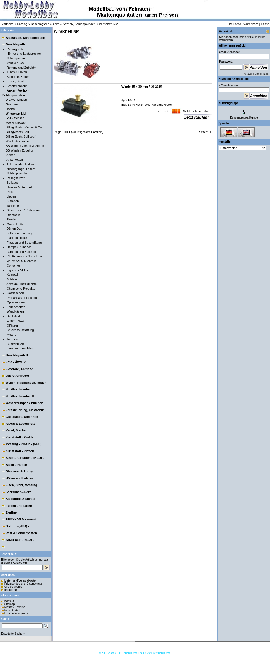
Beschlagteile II (17, 355)
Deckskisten (15, 316)
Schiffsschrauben (18, 389)
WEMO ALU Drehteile (21, 261)
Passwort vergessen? (256, 73)
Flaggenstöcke (17, 237)
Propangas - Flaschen (22, 297)
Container (13, 265)
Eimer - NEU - (16, 320)
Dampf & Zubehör (19, 247)
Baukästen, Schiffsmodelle (25, 37)
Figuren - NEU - (17, 270)
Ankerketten (14, 159)
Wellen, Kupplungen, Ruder (26, 382)
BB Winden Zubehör (19, 150)
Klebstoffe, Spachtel (20, 498)
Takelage (13, 205)
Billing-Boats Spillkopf (20, 136)
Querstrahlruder (17, 375)
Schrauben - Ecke (18, 492)
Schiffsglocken (17, 58)
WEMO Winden (16, 99)
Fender (12, 219)
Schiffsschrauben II (20, 396)
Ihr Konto (234, 24)
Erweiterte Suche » (13, 633)
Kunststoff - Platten (20, 451)
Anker (10, 155)
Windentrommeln (17, 141)
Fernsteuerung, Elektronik (25, 410)
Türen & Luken (17, 72)
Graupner (12, 104)
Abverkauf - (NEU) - (20, 539)
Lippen (11, 196)
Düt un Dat (14, 228)
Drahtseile (14, 215)
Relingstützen (16, 178)
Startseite (7, 24)
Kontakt (9, 601)
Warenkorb (250, 24)
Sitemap (9, 604)
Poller (11, 191)
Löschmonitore (17, 86)
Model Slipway (15, 122)
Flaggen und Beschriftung (24, 242)
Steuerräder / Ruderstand (24, 210)
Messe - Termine (14, 607)
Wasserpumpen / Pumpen (24, 403)
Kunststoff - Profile (19, 437)
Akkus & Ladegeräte (20, 423)
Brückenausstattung (20, 330)
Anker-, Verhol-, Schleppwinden (73, 24)
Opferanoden (16, 302)
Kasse (265, 24)
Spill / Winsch (15, 118)
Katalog (22, 24)
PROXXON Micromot (21, 519)
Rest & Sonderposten (21, 533)
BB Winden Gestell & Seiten (25, 145)
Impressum (11, 589)
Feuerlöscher (16, 307)
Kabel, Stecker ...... (19, 430)
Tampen (12, 339)
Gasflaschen (15, 293)
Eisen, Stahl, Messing (21, 485)
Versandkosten (162, 104)
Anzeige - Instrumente (21, 283)
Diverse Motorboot (19, 187)
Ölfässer (12, 325)
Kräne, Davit (15, 81)
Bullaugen (13, 182)
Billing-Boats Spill (17, 132)
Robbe (10, 109)
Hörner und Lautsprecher (24, 53)
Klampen (13, 201)
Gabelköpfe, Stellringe (22, 416)
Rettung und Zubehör (21, 67)
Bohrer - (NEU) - (17, 526)
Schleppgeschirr (18, 173)
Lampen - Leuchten (20, 348)
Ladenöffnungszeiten (17, 613)
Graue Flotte (15, 224)
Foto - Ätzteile (16, 362)
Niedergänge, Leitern (21, 169)
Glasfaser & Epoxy (19, 471)
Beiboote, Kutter (18, 76)
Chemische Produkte (21, 288)
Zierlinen (12, 512)
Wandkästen (15, 311)
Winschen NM (108, 24)
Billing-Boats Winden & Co (24, 127)
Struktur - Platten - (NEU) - (25, 457)
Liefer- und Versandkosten (20, 580)
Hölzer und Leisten (19, 478)
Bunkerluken (15, 344)
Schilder (12, 279)
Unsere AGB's (13, 586)
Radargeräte (15, 49)
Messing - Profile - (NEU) (23, 444)
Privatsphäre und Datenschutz (23, 583)
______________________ (24, 546)
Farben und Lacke (19, 505)
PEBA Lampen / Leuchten (24, 256)
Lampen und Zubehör (21, 251)
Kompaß (12, 274)
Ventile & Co (15, 62)
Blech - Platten (16, 464)
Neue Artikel (12, 610)
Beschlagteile (40, 24)
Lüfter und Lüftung (19, 233)
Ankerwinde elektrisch (21, 164)
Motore (11, 334)
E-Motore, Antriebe (19, 369)
